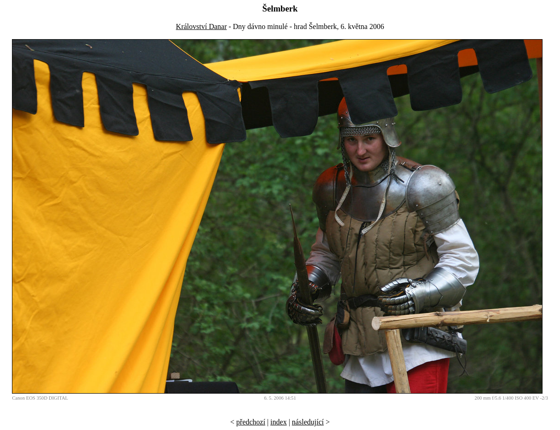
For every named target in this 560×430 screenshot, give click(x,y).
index (278, 422)
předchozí (250, 422)
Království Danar (201, 26)
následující (308, 422)
